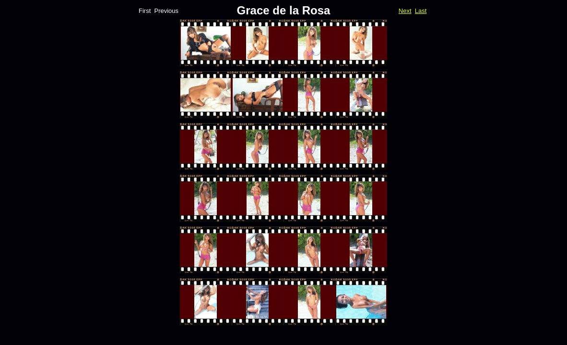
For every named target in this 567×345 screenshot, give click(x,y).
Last (421, 10)
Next (405, 10)
